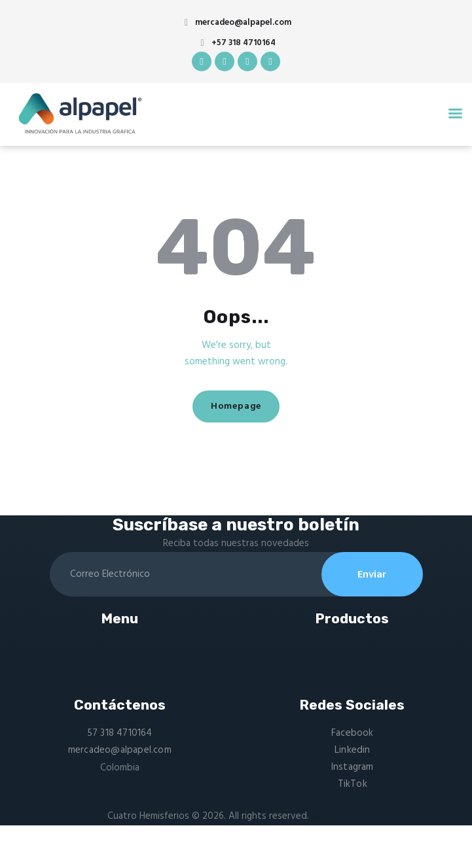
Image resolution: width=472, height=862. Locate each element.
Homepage (236, 406)
